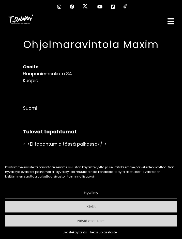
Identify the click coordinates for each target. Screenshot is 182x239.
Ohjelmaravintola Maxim (91, 44)
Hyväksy (91, 193)
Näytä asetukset (91, 221)
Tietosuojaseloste (103, 232)
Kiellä (91, 207)
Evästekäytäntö (75, 232)
